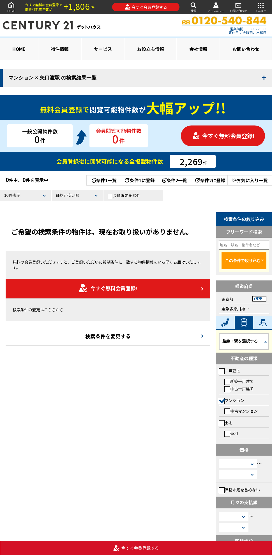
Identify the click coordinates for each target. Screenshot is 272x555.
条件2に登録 (209, 180)
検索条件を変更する (108, 336)
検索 (193, 6)
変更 (258, 299)
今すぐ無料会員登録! (223, 136)
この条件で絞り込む (243, 260)
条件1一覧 (104, 180)
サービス (103, 48)
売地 (231, 433)
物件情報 (60, 48)
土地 (225, 422)
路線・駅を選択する (240, 341)
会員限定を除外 (124, 196)
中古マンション (241, 411)
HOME (11, 7)
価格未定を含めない (239, 489)
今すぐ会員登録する (146, 7)
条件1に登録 (139, 180)
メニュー (261, 6)
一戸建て (229, 371)
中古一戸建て (239, 388)
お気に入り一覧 (250, 180)
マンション (231, 400)
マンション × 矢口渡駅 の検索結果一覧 (52, 78)
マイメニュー (216, 7)
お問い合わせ (238, 6)
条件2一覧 (174, 180)
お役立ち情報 (150, 48)
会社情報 (198, 48)
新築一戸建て (239, 381)
